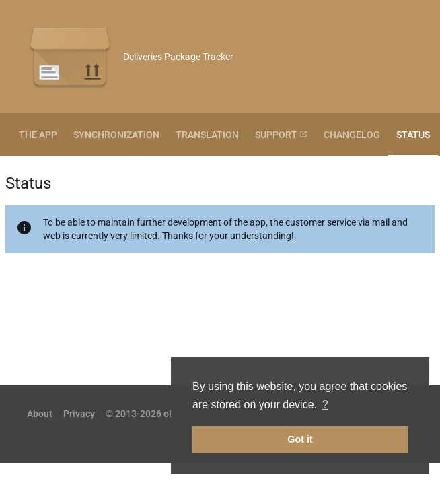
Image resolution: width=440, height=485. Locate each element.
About (39, 413)
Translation (207, 134)
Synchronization (116, 134)
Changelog (352, 134)
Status (413, 134)
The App (38, 134)
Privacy (79, 413)
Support (281, 134)
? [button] (325, 404)
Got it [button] (300, 439)
